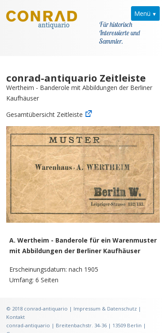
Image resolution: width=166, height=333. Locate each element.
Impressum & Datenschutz (105, 298)
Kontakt (15, 306)
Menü (142, 13)
